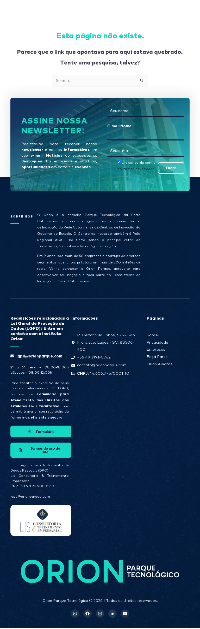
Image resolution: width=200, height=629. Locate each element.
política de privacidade (135, 169)
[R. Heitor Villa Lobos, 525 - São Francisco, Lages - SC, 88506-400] (166, 245)
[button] (123, 9)
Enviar (171, 168)
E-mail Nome (119, 125)
